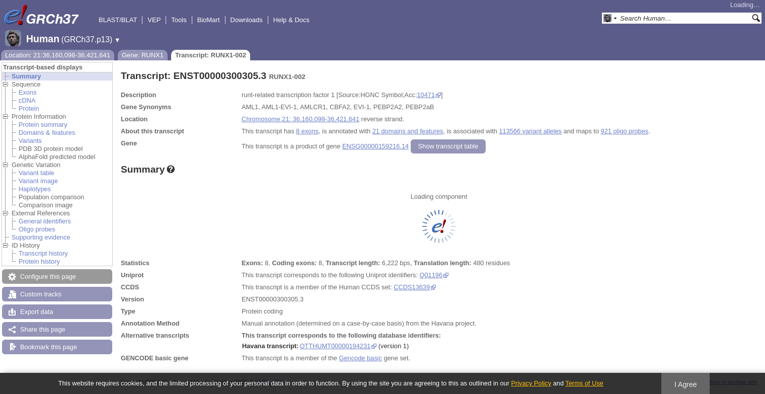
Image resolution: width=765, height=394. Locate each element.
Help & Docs (291, 20)
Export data (36, 312)
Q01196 (431, 275)
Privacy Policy (531, 383)
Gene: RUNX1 (143, 55)
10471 (426, 95)
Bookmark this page (48, 347)
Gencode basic (360, 358)
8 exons (307, 131)
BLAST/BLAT (118, 20)
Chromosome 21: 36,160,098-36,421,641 (300, 119)
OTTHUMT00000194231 (334, 346)
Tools (178, 20)
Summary (26, 76)
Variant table (36, 173)
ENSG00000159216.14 (375, 146)
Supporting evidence (41, 237)
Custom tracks (40, 294)
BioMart (208, 20)
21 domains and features (407, 131)
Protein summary (43, 124)
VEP (154, 20)
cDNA (27, 100)
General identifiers (45, 221)
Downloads (247, 20)
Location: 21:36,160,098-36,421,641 (57, 55)
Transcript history (43, 253)
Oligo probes (37, 229)
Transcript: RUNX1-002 (210, 55)
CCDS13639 (412, 287)
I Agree (685, 384)
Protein (29, 108)
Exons (28, 92)
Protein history (39, 261)
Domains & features (47, 132)
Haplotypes (35, 189)
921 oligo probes (625, 131)
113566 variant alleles (530, 131)
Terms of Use (584, 383)
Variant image (38, 181)
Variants (30, 140)
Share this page (42, 329)
